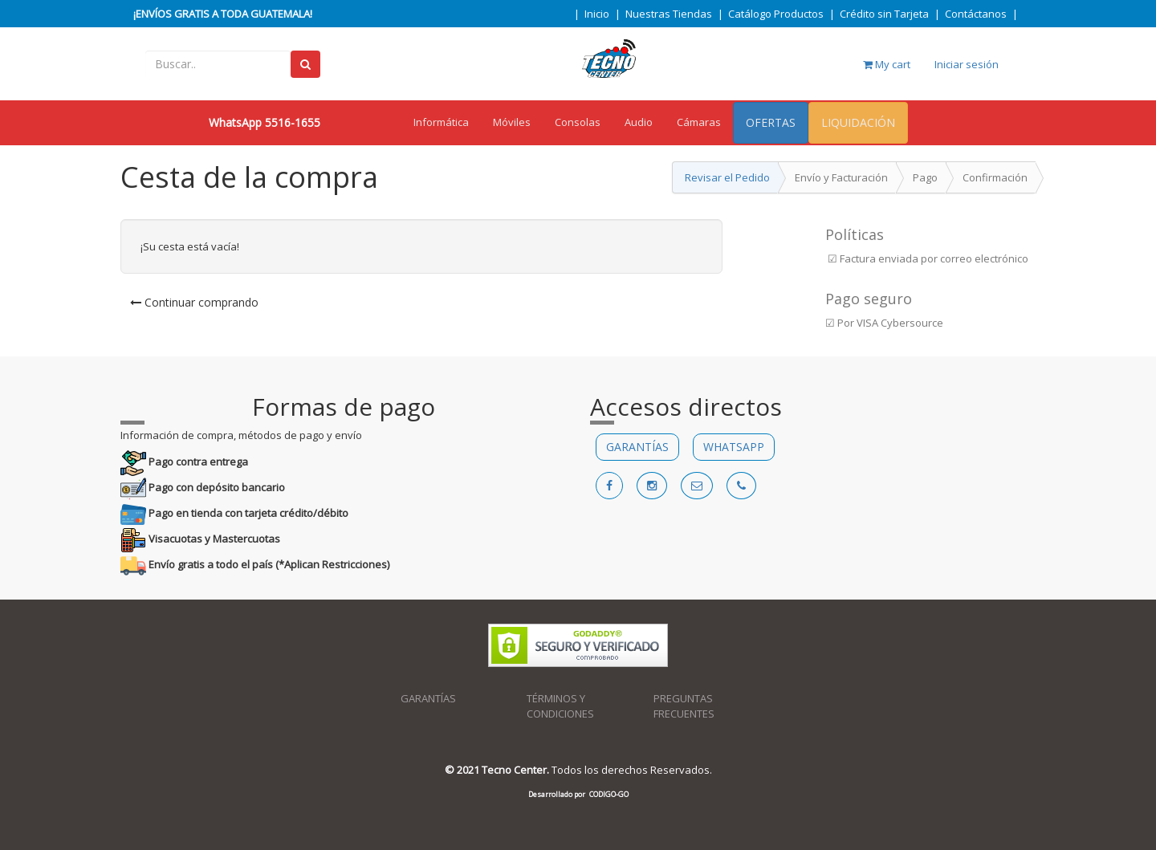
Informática (441, 122)
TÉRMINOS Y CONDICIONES (560, 706)
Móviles (512, 122)
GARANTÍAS (637, 446)
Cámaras (699, 122)
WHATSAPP (733, 446)
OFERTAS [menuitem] (771, 122)
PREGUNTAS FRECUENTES (683, 706)
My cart (886, 64)
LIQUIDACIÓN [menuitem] (858, 122)
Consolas (577, 122)
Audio (639, 122)
